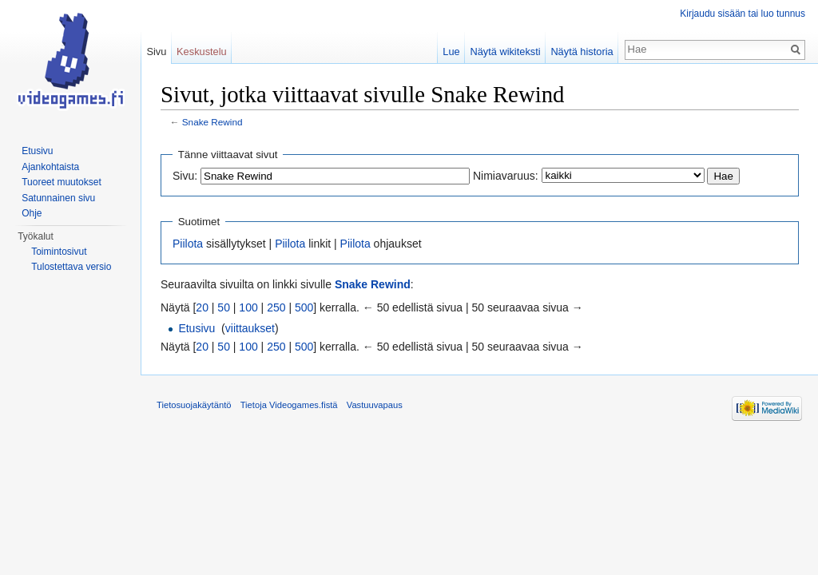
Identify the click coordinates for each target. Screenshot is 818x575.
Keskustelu (202, 52)
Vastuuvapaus (375, 405)
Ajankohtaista (50, 166)
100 (248, 307)
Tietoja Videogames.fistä (289, 405)
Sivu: (185, 175)
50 (223, 307)
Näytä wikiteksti (505, 52)
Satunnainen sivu (58, 198)
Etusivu (196, 328)
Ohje (32, 213)
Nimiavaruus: (505, 175)
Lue (451, 52)
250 (276, 307)
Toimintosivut (58, 251)
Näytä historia (581, 52)
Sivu (156, 52)
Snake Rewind (212, 122)
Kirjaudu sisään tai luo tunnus (742, 13)
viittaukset (250, 328)
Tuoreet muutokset (61, 182)
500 (304, 307)
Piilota (188, 243)
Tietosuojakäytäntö (194, 405)
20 (202, 307)
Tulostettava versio (71, 266)
